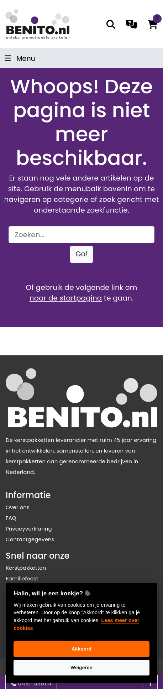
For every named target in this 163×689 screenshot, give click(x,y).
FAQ (11, 518)
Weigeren (81, 667)
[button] (82, 254)
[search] (110, 24)
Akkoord (81, 649)
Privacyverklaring (29, 528)
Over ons (18, 507)
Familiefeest (22, 578)
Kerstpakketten (26, 567)
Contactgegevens (30, 539)
